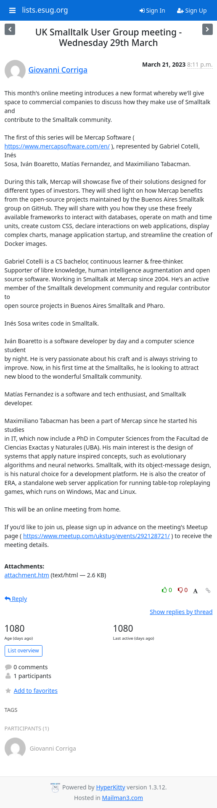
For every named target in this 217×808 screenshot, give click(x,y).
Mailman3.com (122, 798)
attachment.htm (27, 575)
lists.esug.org (45, 10)
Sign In (152, 10)
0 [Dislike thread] (183, 590)
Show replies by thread (181, 612)
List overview (23, 650)
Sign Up (192, 10)
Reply (16, 599)
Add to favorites (31, 691)
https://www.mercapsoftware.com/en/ (57, 146)
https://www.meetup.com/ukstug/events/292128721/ (96, 536)
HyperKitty (110, 787)
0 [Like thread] (167, 590)
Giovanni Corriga (58, 70)
